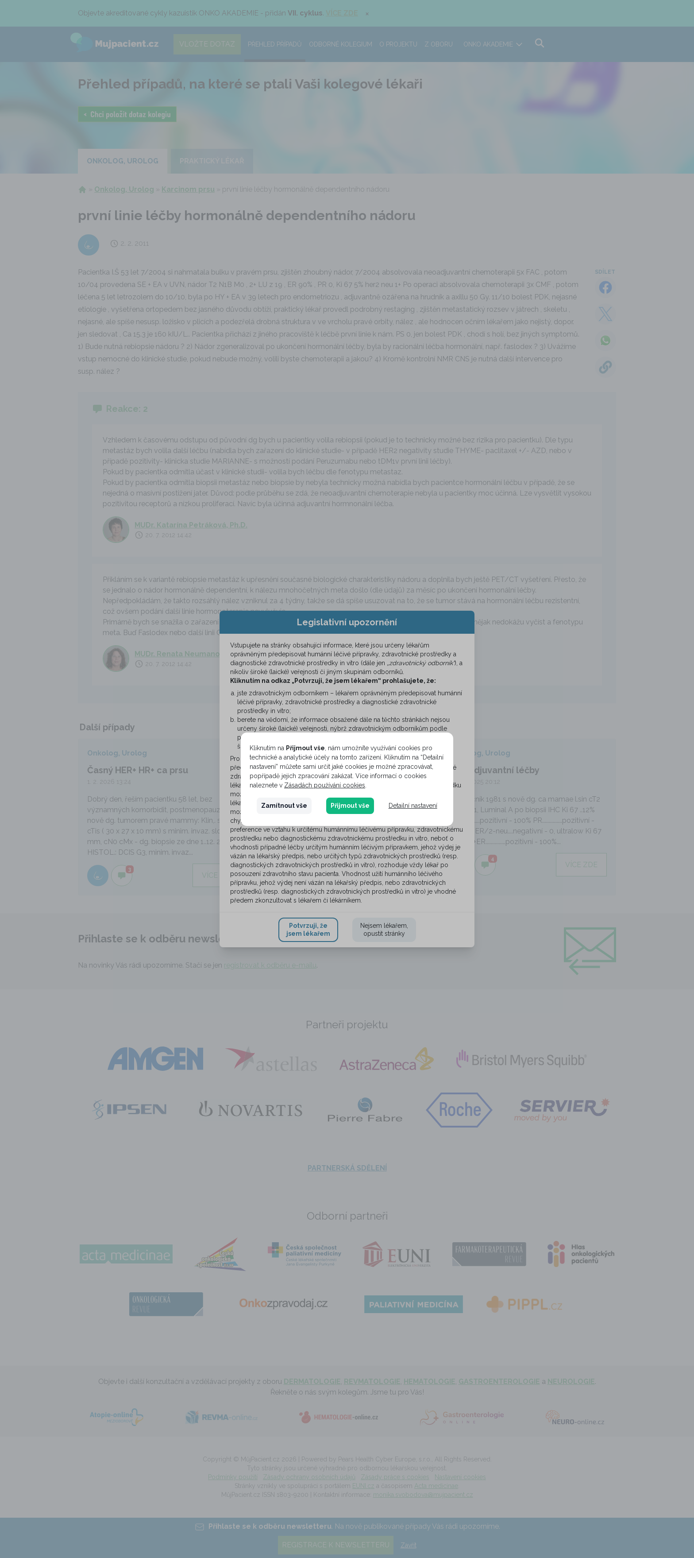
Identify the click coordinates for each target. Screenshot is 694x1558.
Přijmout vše (350, 805)
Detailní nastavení (413, 805)
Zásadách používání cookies (324, 785)
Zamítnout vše (284, 805)
